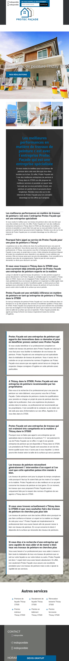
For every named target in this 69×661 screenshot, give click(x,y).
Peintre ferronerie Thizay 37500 (54, 612)
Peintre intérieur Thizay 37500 (19, 612)
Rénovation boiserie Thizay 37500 (55, 602)
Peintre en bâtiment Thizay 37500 (37, 612)
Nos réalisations (18, 75)
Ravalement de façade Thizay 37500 (38, 602)
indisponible (13, 2)
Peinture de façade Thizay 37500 (19, 602)
